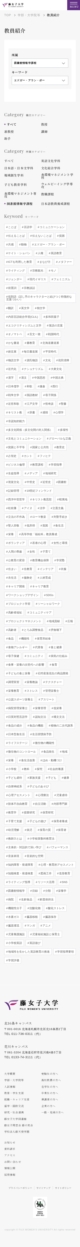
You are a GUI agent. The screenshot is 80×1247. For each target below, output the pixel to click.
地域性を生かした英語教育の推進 (28, 951)
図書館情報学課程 (20, 203)
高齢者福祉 (14, 612)
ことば (11, 227)
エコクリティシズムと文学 (24, 325)
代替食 (38, 647)
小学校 (11, 769)
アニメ (46, 925)
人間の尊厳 (14, 551)
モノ (53, 270)
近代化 (11, 369)
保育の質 (45, 829)
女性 (32, 551)
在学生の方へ (49, 1086)
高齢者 (11, 629)
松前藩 (11, 508)
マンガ (30, 925)
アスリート (47, 699)
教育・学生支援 (14, 1093)
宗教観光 (37, 270)
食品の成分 (14, 725)
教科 (26, 769)
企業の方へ (48, 1106)
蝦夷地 (62, 499)
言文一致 (35, 334)
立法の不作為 (16, 516)
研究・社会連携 (14, 1112)
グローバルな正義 (59, 438)
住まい (11, 569)
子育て (46, 551)
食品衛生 (48, 751)
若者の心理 (38, 542)
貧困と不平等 (16, 447)
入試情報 (9, 1086)
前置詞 (11, 288)
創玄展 (11, 351)
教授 (44, 124)
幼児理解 (13, 829)
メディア (32, 473)
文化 (47, 360)
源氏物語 (32, 360)
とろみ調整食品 (33, 629)
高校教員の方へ (51, 1080)
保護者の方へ (49, 1099)
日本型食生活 (16, 734)
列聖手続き (60, 516)
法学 (42, 508)
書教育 (30, 342)
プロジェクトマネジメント (24, 621)
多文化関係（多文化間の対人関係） (29, 429)
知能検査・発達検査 (20, 873)
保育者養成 (60, 821)
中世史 (30, 482)
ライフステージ (17, 743)
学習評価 (13, 960)
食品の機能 (36, 725)
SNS (64, 882)
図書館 (62, 482)
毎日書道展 (30, 351)
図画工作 (46, 873)
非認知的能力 (16, 421)
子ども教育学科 (15, 184)
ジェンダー (14, 279)
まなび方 (45, 261)
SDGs (49, 595)
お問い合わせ (12, 1161)
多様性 (63, 429)
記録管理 (13, 490)
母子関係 (50, 395)
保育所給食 (43, 638)
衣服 (63, 569)
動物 (23, 244)
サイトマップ (43, 1188)
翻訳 (10, 308)
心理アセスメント (18, 795)
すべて (11, 124)
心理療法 (43, 795)
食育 (54, 664)
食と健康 (56, 647)
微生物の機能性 (44, 743)
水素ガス (13, 916)
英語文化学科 (51, 160)
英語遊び (35, 943)
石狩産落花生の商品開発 (52, 673)
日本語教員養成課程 (55, 203)
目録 (34, 890)
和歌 (29, 386)
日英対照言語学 (17, 716)
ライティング (16, 270)
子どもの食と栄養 (18, 673)
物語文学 (13, 360)
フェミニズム (61, 279)
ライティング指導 (18, 882)
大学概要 (9, 1073)
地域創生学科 (14, 175)
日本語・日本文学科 (18, 168)
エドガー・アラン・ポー (49, 244)
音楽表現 (13, 856)
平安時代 (50, 351)
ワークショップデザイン (23, 595)
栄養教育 (13, 690)
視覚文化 (13, 482)
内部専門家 (60, 803)
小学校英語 (14, 943)
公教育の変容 (16, 560)
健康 (66, 777)
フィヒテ (45, 456)
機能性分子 (14, 908)
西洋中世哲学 (16, 499)
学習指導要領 (65, 951)
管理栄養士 (51, 690)
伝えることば (16, 235)
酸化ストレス (56, 908)
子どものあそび (39, 786)
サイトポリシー (63, 1188)
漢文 (23, 377)
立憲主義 (58, 508)
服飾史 (27, 577)
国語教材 (32, 395)
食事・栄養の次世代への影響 (25, 664)
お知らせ (9, 1142)
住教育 (27, 569)
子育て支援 (14, 821)
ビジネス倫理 (16, 464)
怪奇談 (49, 403)
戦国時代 (53, 334)
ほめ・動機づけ (52, 760)
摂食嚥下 (56, 629)
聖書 (63, 403)
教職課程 (47, 194)
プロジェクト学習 (18, 603)
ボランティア (16, 542)
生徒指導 (13, 473)
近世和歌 (13, 403)
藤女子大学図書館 (15, 1119)
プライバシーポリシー (20, 1188)
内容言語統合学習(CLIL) (22, 316)
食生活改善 (27, 760)
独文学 (40, 308)
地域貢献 (54, 621)
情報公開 (9, 1168)
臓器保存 (50, 916)
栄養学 (62, 890)
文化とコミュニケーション (24, 438)
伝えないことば (41, 235)
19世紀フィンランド (39, 490)
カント (27, 456)
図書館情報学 (16, 890)
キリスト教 (14, 412)
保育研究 (48, 812)
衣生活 (11, 577)
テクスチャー (53, 682)
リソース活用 (45, 882)
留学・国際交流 (14, 1106)
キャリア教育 (40, 586)
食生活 (59, 525)
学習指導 (56, 464)
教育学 (11, 812)
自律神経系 (14, 786)
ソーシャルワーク (48, 603)
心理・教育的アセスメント (57, 864)
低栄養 (57, 708)
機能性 (24, 638)
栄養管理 (40, 708)
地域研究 (50, 473)
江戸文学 (32, 403)
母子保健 (13, 656)
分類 (47, 890)
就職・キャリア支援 (16, 1099)
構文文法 (59, 716)
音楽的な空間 (34, 856)
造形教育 (64, 873)
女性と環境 (60, 542)
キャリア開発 (16, 586)
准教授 (9, 131)
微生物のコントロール (21, 751)
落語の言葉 (55, 325)
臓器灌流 (13, 925)
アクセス (9, 1155)
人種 (40, 253)
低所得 (30, 525)
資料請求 (9, 1148)
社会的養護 (56, 769)
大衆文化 (56, 369)
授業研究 (29, 812)
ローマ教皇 (38, 516)
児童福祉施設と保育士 (45, 934)
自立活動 (40, 803)
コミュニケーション (52, 227)
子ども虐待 (14, 777)
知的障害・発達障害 (20, 864)
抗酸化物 (35, 908)
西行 (55, 386)
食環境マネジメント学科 (57, 176)
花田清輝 (63, 360)
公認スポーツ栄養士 (20, 699)
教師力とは (14, 838)
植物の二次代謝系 (61, 725)
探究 (39, 769)
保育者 (62, 829)
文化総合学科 (51, 168)
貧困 (61, 235)
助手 (7, 138)
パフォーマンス (58, 847)
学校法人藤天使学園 (16, 1131)
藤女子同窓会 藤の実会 (18, 1125)
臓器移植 (32, 916)
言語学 (27, 227)
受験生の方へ (49, 1073)
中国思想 (39, 377)
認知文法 (40, 716)
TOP (7, 15)
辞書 (32, 412)
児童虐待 (61, 795)
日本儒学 (13, 386)
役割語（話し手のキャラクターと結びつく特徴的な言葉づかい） (39, 298)
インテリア (46, 569)
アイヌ (27, 508)
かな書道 (13, 342)
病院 (10, 899)
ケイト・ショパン (18, 253)
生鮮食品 (26, 899)
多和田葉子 (52, 316)
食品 (10, 638)
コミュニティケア (40, 612)
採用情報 (9, 1174)
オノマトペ (14, 334)
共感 (10, 244)
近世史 (46, 482)
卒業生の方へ (49, 1093)
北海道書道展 (50, 342)
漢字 (10, 377)
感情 (45, 412)
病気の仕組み (58, 656)
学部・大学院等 (29, 15)
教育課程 (37, 464)
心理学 (59, 412)
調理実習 (13, 682)
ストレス (32, 690)
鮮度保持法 (46, 899)
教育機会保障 (40, 560)
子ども (51, 777)
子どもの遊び (37, 821)
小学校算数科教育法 (41, 838)
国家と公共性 (40, 447)
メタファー (64, 261)
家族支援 (35, 777)
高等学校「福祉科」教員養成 (38, 534)
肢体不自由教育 (17, 803)
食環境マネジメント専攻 (20, 195)
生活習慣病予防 (41, 734)
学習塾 (60, 560)
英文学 (24, 308)
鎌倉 (42, 386)
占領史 (11, 456)
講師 (44, 131)
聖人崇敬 (13, 525)
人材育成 (45, 577)
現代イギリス (37, 279)
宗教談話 (29, 288)
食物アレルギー (17, 647)
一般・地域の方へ (52, 1112)
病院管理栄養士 (17, 708)
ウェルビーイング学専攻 (57, 185)
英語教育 (56, 253)
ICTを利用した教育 (19, 261)
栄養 (10, 534)
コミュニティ (34, 656)
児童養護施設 (16, 934)
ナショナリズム (33, 369)
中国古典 (58, 377)
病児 (29, 829)
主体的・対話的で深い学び (24, 847)
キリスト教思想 (41, 499)
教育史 (60, 447)
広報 (70, 621)
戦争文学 (13, 395)
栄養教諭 (32, 682)
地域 (64, 751)
